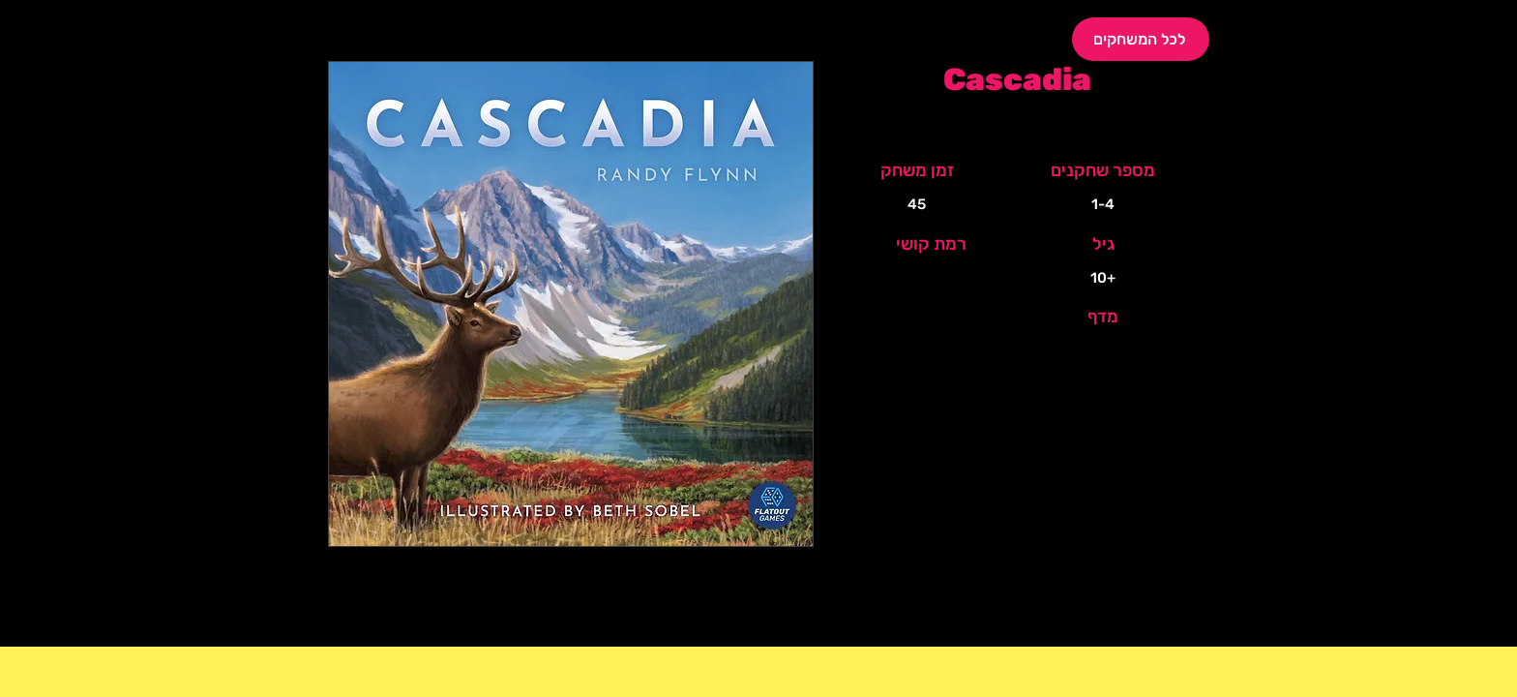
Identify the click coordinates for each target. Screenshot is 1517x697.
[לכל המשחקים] (1140, 39)
